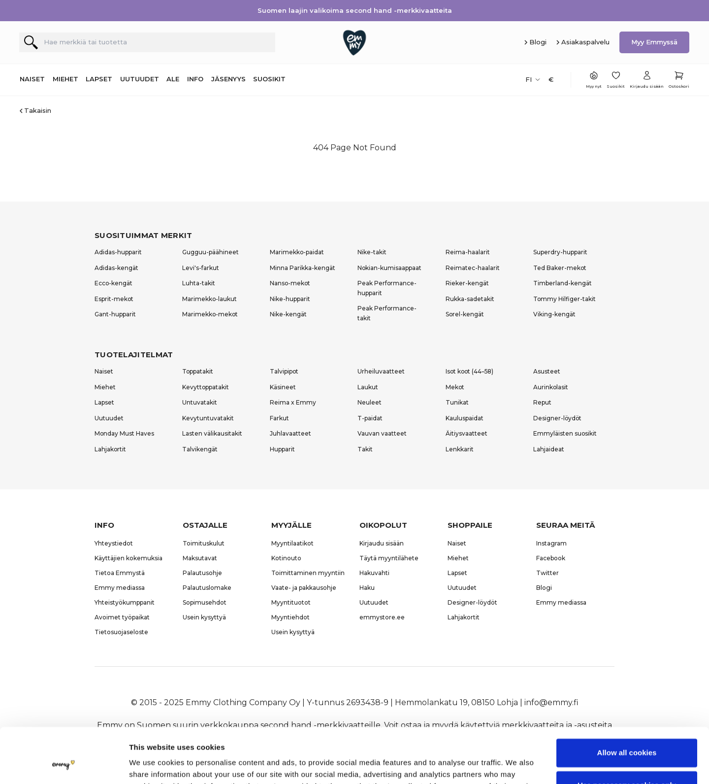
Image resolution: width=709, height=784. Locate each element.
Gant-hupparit (115, 314)
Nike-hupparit (290, 299)
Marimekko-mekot (210, 314)
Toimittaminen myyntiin (308, 573)
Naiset (104, 371)
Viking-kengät (554, 314)
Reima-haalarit (468, 252)
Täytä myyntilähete (389, 558)
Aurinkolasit (550, 387)
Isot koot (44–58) (469, 371)
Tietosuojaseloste (121, 632)
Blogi (538, 42)
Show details (152, 764)
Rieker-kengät (467, 283)
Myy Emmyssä (654, 42)
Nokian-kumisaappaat (389, 268)
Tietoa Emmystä (120, 573)
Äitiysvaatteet (466, 433)
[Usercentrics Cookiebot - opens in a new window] (64, 764)
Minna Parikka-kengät (302, 268)
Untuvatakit (199, 402)
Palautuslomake (207, 587)
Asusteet (546, 371)
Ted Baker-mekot (559, 268)
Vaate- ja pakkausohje (303, 587)
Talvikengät (200, 449)
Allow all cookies (627, 704)
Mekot (455, 387)
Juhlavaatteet (290, 433)
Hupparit (282, 449)
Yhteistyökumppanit (125, 602)
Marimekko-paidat (297, 252)
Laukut (367, 387)
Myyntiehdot (290, 617)
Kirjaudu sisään (381, 543)
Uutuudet (109, 418)
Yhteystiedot (114, 543)
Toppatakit (197, 371)
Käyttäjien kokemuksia (128, 558)
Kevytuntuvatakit (208, 418)
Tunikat (457, 402)
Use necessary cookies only (627, 736)
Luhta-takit (198, 283)
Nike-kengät (288, 314)
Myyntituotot (291, 602)
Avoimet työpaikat (122, 617)
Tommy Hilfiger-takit (564, 299)
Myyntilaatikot (292, 543)
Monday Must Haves (124, 433)
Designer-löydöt (557, 418)
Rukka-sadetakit (470, 299)
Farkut (279, 418)
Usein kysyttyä (204, 617)
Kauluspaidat (464, 418)
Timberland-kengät (562, 283)
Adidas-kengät (116, 268)
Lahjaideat (548, 449)
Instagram (551, 543)
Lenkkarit (460, 449)
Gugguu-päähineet (210, 252)
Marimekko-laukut (209, 299)
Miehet (105, 387)
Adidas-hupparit (118, 252)
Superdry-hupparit (560, 252)
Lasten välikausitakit (212, 433)
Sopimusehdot (204, 602)
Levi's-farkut (200, 268)
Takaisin (37, 110)
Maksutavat (200, 558)
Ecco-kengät (113, 283)
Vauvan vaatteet (382, 433)
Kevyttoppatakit (205, 387)
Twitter (547, 573)
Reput (542, 402)
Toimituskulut (204, 543)
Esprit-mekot (114, 299)
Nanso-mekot (290, 283)
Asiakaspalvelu (585, 42)
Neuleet (369, 402)
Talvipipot (284, 371)
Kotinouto (286, 558)
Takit (365, 449)
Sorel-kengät (465, 314)
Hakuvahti (374, 573)
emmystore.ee (382, 617)
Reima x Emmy (293, 402)
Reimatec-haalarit (473, 268)
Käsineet (283, 387)
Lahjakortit (110, 449)
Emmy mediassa (120, 587)
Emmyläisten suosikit (565, 433)
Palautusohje (202, 573)
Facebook (550, 558)
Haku (367, 587)
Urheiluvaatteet (381, 371)
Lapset (104, 402)
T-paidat (370, 418)
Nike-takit (372, 252)
